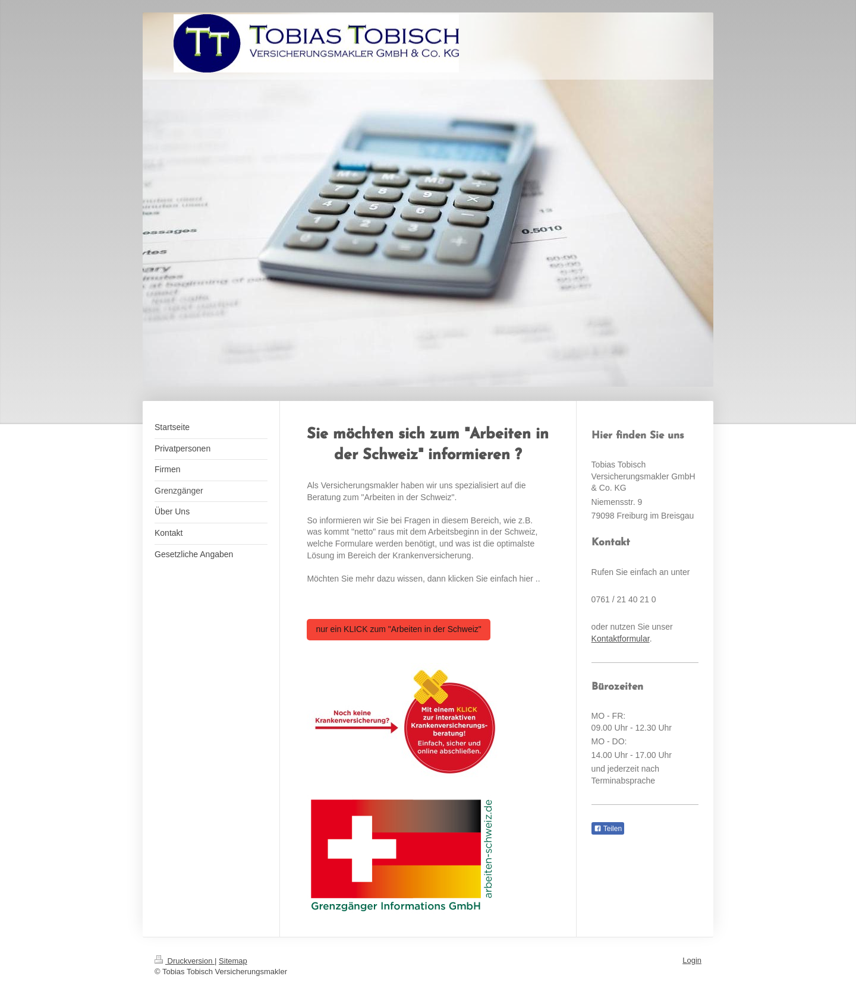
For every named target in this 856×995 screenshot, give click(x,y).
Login (691, 960)
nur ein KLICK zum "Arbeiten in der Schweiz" (398, 629)
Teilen (608, 829)
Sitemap (233, 960)
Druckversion (185, 960)
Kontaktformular (620, 638)
